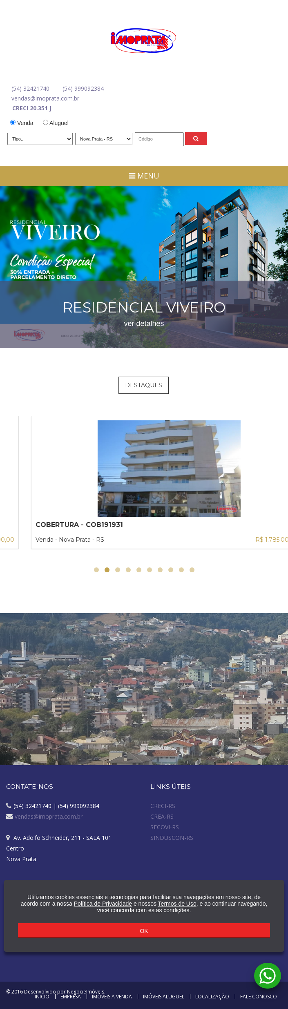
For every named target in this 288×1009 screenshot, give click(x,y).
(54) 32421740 (30, 88)
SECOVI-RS (164, 827)
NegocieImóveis (85, 991)
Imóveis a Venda (112, 996)
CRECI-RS (162, 806)
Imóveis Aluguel (163, 996)
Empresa (70, 996)
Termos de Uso (177, 903)
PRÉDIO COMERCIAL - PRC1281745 (69, 525)
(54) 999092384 (83, 88)
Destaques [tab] (143, 385)
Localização (212, 996)
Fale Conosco (258, 996)
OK (144, 931)
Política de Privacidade (103, 903)
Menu (144, 176)
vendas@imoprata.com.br (45, 98)
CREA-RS (162, 816)
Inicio (42, 996)
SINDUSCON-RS (171, 838)
